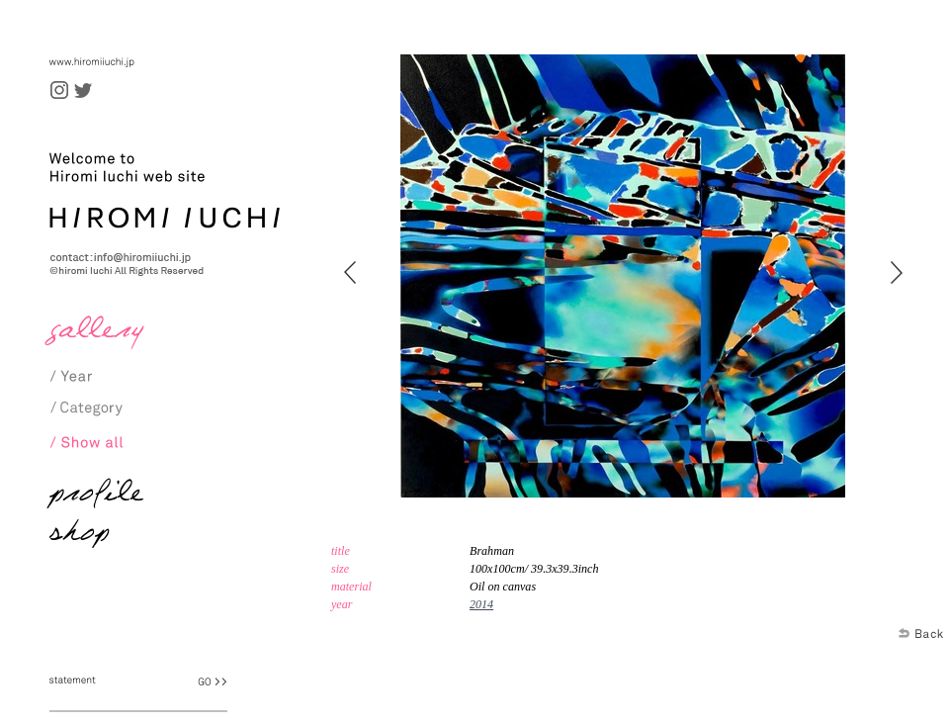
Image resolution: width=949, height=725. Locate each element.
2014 (481, 604)
